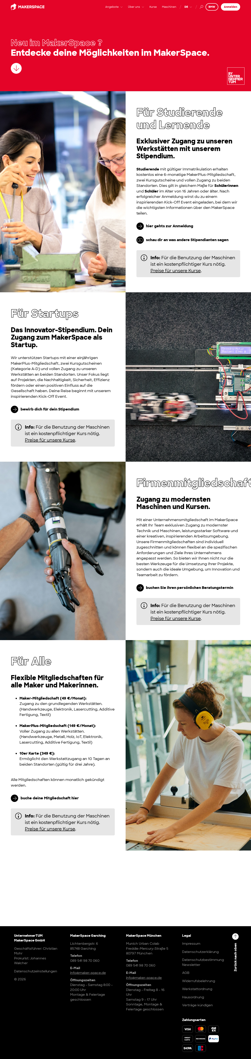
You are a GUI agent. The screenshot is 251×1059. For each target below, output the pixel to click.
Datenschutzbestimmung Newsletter (203, 962)
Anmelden (230, 10)
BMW (212, 10)
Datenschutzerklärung (200, 952)
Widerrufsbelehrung (198, 981)
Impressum (191, 943)
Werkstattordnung (197, 989)
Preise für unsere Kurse (176, 270)
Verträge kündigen (197, 1005)
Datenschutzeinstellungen (35, 971)
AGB (185, 973)
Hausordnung (193, 997)
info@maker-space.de (88, 973)
